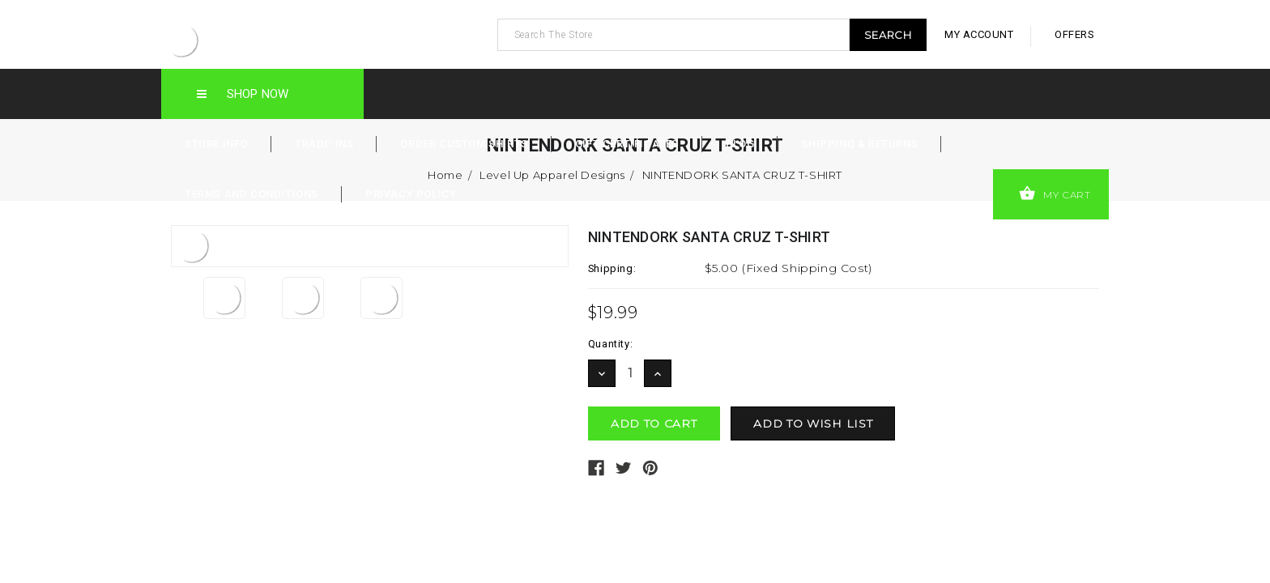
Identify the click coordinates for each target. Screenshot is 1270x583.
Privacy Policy (410, 194)
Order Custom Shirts (463, 144)
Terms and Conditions (251, 194)
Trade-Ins (324, 144)
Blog (740, 144)
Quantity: (610, 344)
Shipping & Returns (859, 144)
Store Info (216, 144)
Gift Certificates (627, 144)
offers (1074, 34)
